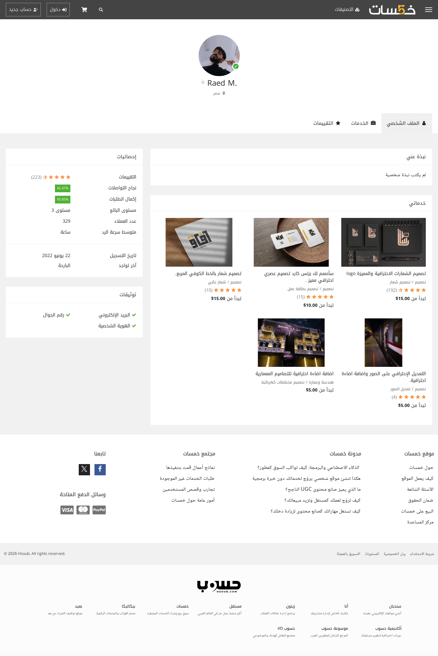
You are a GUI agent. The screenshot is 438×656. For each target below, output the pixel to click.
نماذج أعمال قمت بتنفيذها (190, 468)
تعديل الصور (400, 389)
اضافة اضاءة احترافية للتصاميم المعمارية (294, 373)
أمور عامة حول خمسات (193, 501)
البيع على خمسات (417, 511)
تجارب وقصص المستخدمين (189, 490)
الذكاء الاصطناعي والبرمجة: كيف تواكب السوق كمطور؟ (309, 468)
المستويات (372, 554)
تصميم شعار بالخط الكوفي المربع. (208, 273)
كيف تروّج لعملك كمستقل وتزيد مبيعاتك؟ (322, 501)
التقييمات (327, 123)
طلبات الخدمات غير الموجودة (187, 479)
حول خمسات (421, 468)
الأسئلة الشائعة (420, 490)
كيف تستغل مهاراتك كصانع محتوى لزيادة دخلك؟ (316, 511)
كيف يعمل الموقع (417, 479)
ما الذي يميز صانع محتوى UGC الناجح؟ (323, 490)
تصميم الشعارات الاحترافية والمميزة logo (386, 273)
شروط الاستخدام (422, 554)
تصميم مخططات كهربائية (282, 382)
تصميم (420, 282)
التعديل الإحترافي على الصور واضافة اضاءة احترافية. (384, 377)
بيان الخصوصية (395, 554)
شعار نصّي (217, 282)
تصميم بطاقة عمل (303, 288)
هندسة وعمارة (321, 382)
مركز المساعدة (420, 522)
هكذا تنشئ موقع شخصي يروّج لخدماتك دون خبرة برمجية (306, 479)
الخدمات (363, 123)
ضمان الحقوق (421, 501)
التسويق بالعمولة (348, 554)
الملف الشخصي (407, 123)
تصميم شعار (400, 282)
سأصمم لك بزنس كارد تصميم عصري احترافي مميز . (299, 277)
